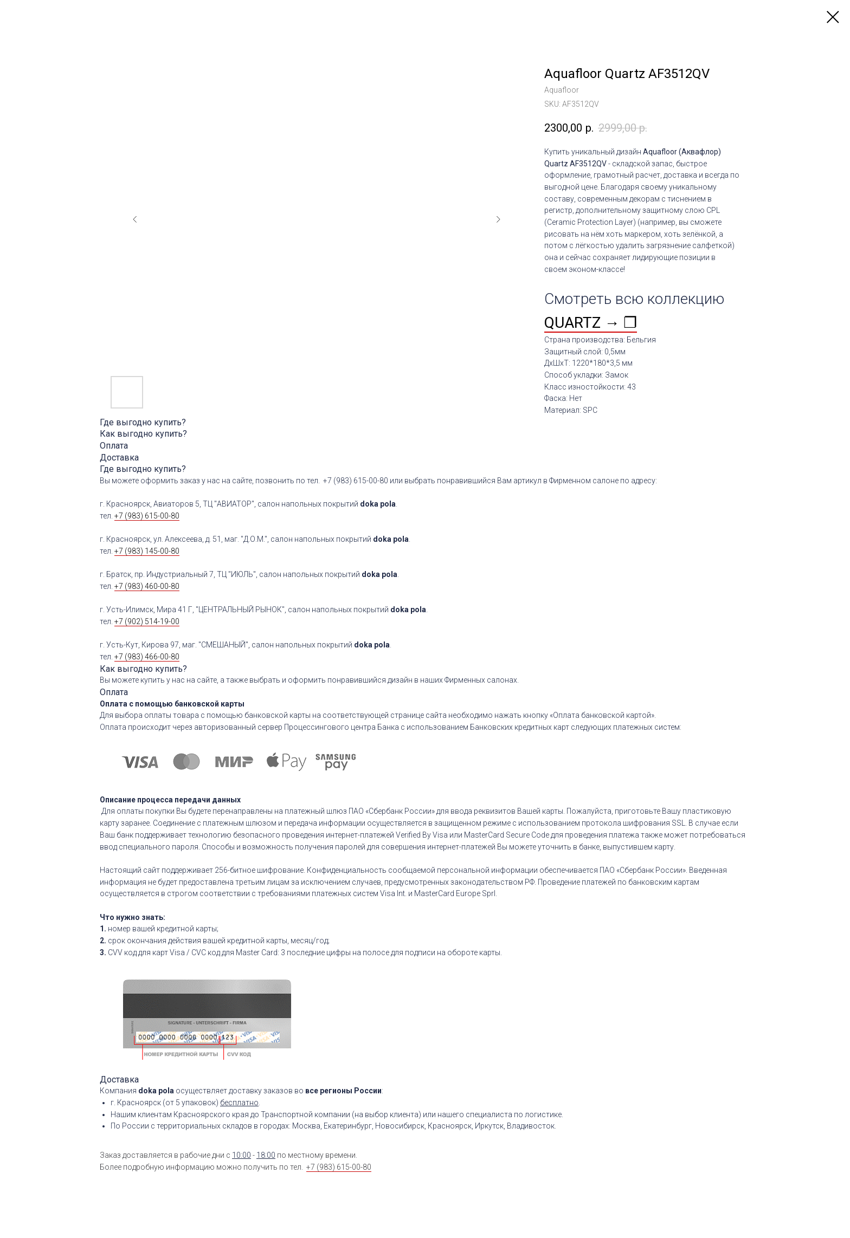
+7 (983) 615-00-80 (146, 515)
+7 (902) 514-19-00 (146, 621)
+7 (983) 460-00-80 (146, 586)
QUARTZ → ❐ (590, 323)
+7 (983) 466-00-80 (146, 656)
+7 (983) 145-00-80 (146, 551)
